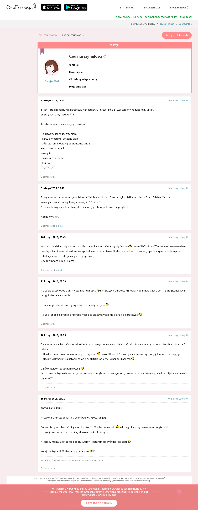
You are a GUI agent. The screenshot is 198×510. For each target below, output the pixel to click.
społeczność (179, 7)
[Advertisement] (19, 76)
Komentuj (173, 100)
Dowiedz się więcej (106, 494)
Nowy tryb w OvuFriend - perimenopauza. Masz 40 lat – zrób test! (154, 16)
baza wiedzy (152, 7)
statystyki (127, 7)
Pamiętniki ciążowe (48, 35)
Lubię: (182, 100)
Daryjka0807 (52, 81)
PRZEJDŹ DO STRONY (99, 503)
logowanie (185, 23)
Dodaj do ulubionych (177, 35)
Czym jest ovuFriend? (143, 23)
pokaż (59, 225)
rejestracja (166, 23)
